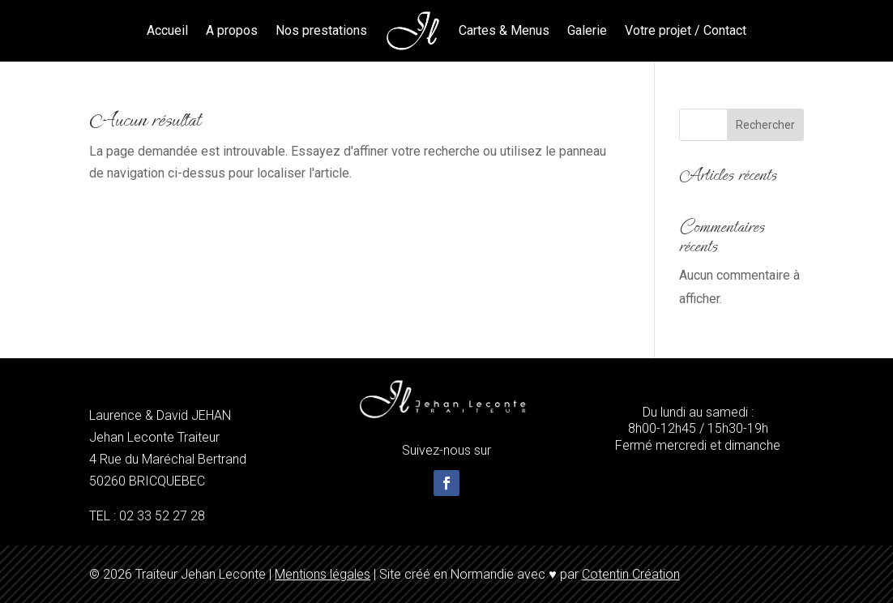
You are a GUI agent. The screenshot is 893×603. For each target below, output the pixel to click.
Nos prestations (321, 30)
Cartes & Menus (504, 30)
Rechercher (765, 124)
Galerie (587, 30)
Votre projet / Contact (685, 30)
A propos (232, 30)
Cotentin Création (631, 574)
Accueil (167, 30)
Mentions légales (322, 574)
